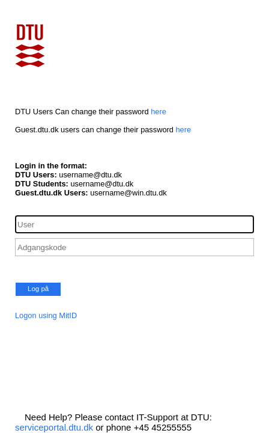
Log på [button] (38, 288)
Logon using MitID (46, 315)
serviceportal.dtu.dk (54, 427)
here (158, 111)
